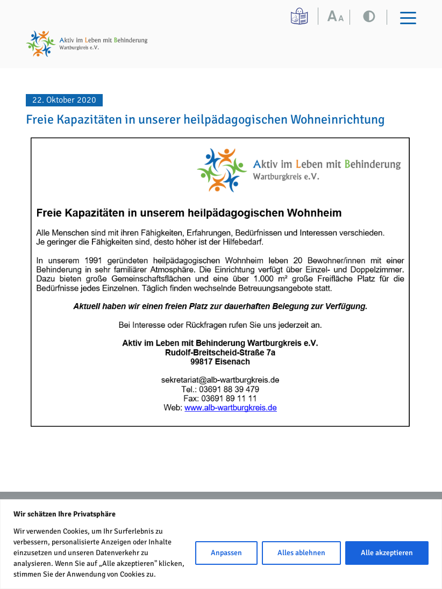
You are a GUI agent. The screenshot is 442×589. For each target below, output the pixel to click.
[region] (221, 544)
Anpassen (226, 552)
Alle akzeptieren (387, 552)
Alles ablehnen (301, 552)
